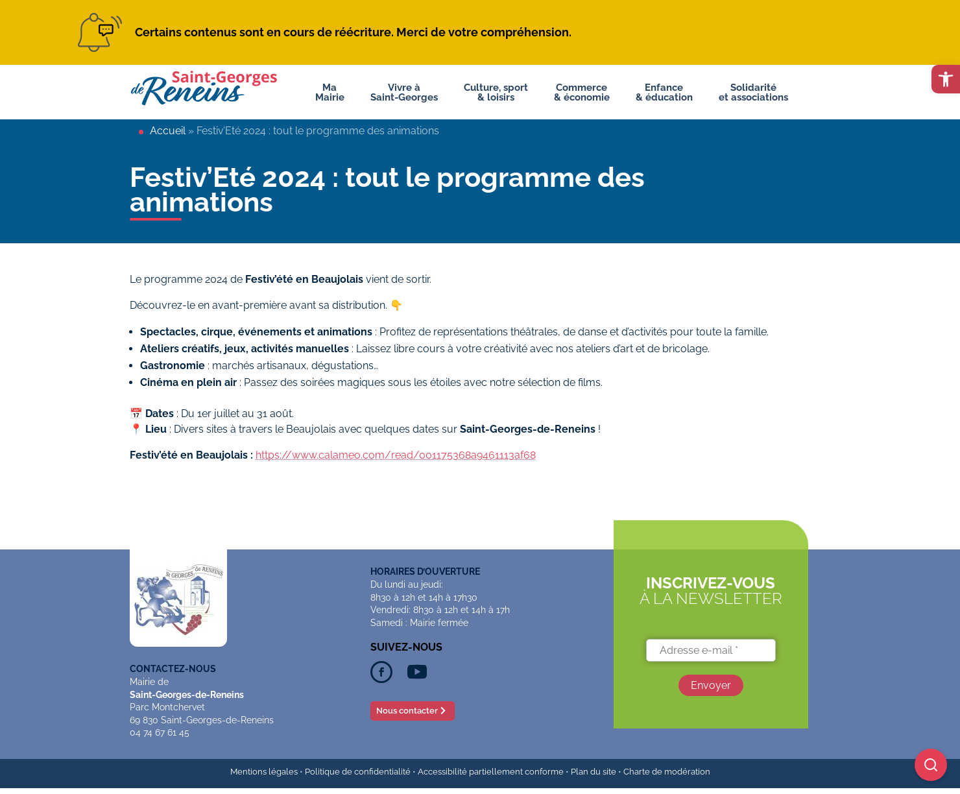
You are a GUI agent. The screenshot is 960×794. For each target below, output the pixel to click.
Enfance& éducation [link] (664, 88)
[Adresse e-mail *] (711, 650)
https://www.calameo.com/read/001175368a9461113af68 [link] (396, 455)
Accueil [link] (168, 131)
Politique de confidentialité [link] (358, 771)
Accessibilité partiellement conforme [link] (491, 771)
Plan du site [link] (593, 771)
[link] (945, 79)
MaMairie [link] (329, 88)
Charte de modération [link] (666, 771)
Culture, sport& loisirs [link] (496, 88)
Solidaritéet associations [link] (753, 88)
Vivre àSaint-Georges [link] (404, 88)
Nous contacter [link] (407, 711)
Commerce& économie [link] (582, 88)
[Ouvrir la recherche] (931, 765)
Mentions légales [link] (264, 771)
